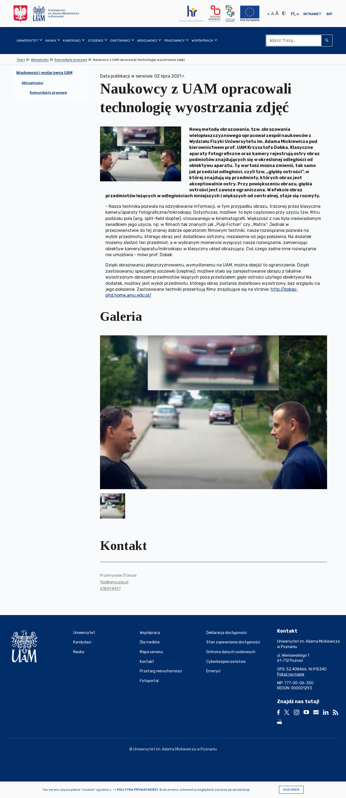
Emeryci (213, 671)
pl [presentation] (293, 14)
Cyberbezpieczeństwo (226, 661)
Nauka (78, 652)
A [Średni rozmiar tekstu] (272, 13)
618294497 (110, 588)
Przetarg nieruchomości (161, 671)
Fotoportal (149, 681)
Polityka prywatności (137, 790)
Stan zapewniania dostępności (233, 642)
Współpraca (150, 632)
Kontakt (147, 661)
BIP (329, 14)
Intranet (312, 14)
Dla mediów (150, 642)
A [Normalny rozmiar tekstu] (268, 14)
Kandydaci (82, 642)
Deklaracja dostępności (226, 632)
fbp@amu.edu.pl (114, 582)
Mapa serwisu (151, 652)
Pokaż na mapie (290, 674)
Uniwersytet (84, 632)
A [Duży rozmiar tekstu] (277, 13)
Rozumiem (291, 790)
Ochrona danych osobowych (230, 652)
